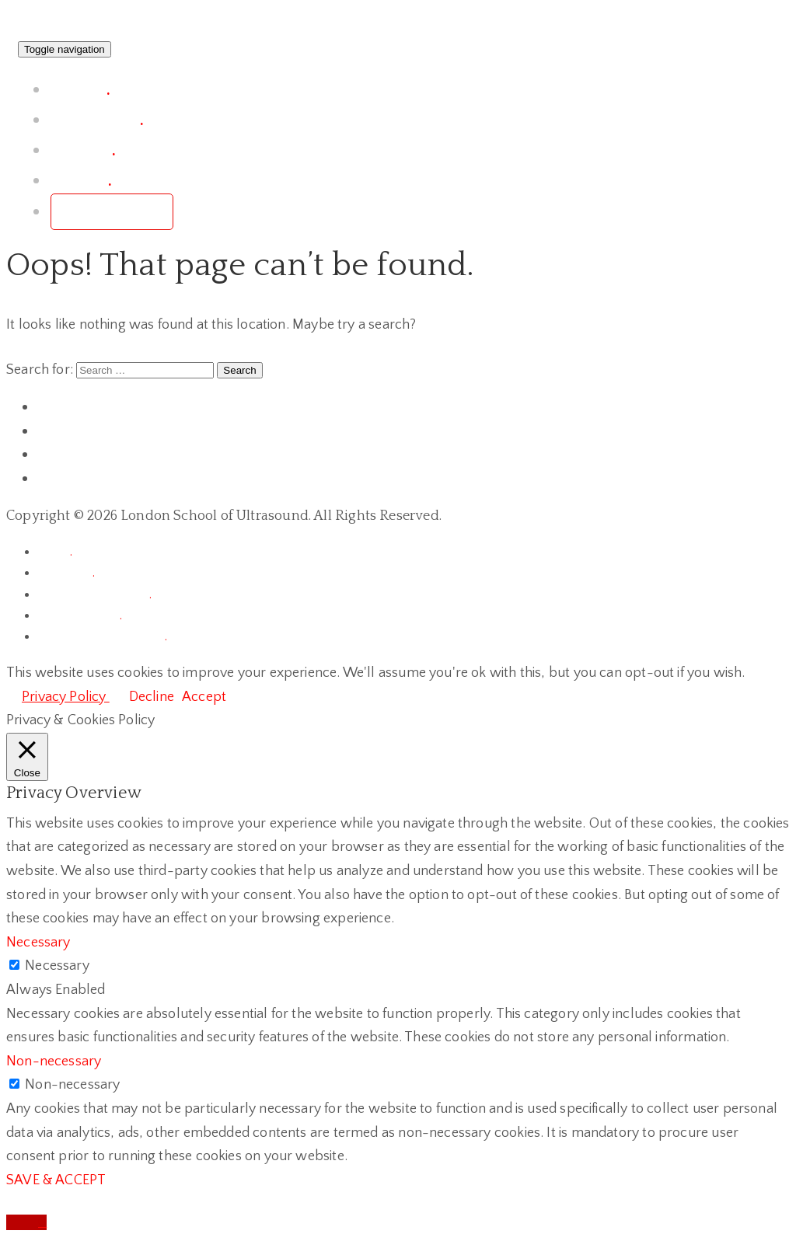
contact (81, 180)
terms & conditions (94, 594)
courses (83, 150)
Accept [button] (204, 697)
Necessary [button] (38, 942)
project (80, 89)
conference (97, 120)
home (54, 552)
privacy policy (79, 615)
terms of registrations (102, 636)
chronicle (66, 573)
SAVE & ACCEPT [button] (56, 1180)
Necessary (57, 966)
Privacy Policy (66, 697)
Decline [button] (151, 697)
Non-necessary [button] (53, 1061)
